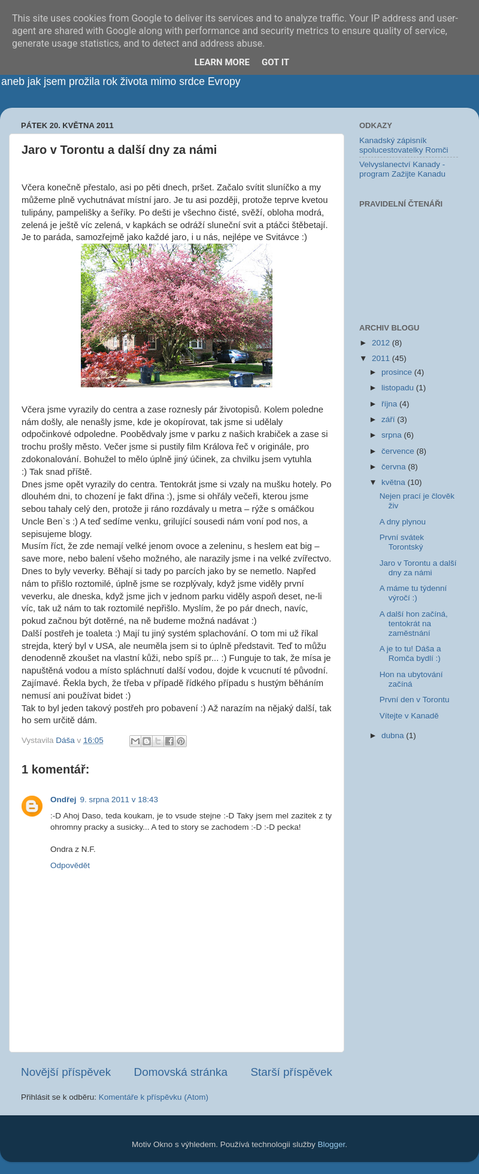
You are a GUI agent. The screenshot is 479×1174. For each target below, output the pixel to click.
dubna (393, 735)
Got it (275, 62)
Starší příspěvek (292, 1072)
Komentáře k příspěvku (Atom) (153, 1097)
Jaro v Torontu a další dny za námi (418, 568)
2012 (382, 342)
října (390, 403)
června (394, 466)
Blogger (331, 1144)
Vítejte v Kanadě (409, 715)
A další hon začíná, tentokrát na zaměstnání (414, 623)
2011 (382, 358)
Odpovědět (70, 865)
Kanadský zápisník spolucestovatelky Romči (403, 145)
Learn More (222, 62)
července (399, 451)
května (394, 482)
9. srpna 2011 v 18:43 (119, 799)
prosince (397, 372)
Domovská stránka (181, 1072)
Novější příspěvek (66, 1072)
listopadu (398, 387)
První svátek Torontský (402, 542)
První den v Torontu (415, 699)
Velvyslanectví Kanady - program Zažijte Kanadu (402, 169)
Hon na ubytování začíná (411, 679)
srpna (392, 434)
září (389, 419)
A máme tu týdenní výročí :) (413, 593)
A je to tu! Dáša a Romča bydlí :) (410, 653)
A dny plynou (403, 521)
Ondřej (63, 799)
